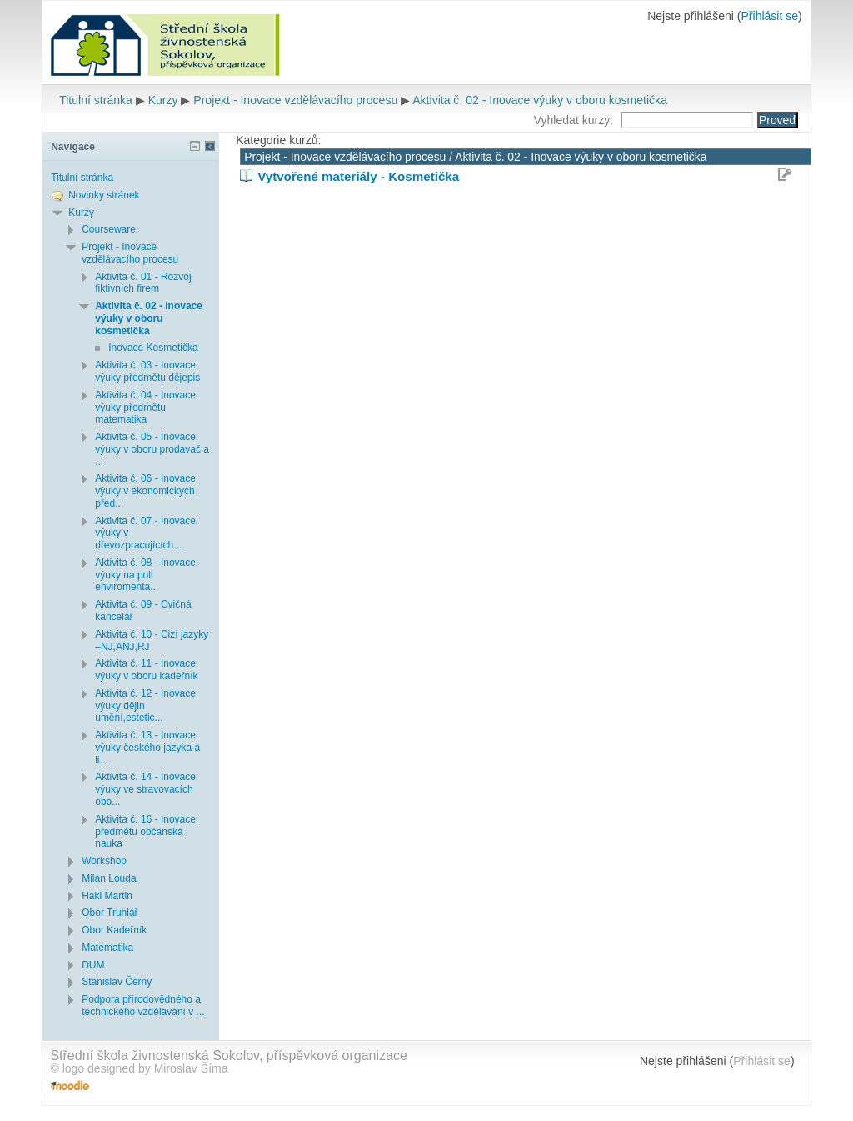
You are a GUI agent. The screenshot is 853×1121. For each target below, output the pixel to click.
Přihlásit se (769, 16)
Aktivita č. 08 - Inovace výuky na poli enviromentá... (145, 575)
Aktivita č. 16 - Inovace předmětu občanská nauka (145, 831)
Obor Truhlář (109, 912)
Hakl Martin (107, 896)
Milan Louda (109, 878)
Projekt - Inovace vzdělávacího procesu (295, 100)
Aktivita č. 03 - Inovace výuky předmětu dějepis (147, 371)
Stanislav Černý (117, 982)
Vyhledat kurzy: (575, 120)
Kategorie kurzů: (278, 140)
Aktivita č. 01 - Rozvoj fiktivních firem (143, 283)
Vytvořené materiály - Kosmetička (358, 176)
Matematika (107, 947)
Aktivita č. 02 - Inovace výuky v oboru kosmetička (539, 100)
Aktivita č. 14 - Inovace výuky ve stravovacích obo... (145, 789)
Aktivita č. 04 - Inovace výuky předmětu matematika (145, 407)
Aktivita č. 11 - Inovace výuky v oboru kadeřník (146, 670)
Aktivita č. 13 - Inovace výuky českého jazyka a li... (147, 747)
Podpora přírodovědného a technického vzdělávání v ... (143, 1005)
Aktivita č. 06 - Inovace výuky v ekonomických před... (145, 491)
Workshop (104, 861)
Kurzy (163, 100)
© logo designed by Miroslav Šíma (138, 1068)
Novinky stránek (103, 195)
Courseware (109, 229)
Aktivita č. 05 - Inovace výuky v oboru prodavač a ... (152, 449)
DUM (93, 965)
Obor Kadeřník (114, 930)
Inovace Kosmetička (152, 347)
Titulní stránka (95, 100)
